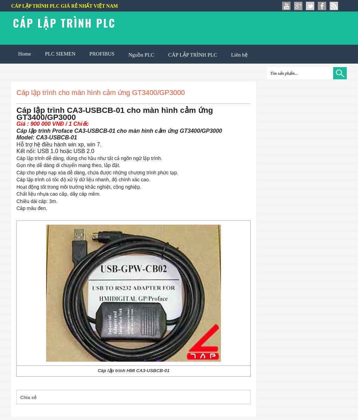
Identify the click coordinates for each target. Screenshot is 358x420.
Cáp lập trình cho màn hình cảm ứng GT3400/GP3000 (100, 92)
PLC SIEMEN (60, 54)
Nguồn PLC (141, 55)
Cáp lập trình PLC (64, 23)
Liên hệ (239, 55)
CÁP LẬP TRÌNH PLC (192, 55)
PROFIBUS (102, 54)
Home (24, 54)
